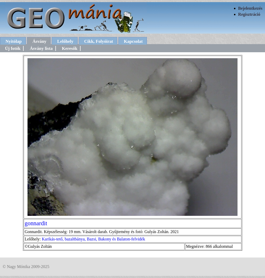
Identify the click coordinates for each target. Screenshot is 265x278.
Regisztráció (249, 14)
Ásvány (39, 41)
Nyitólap (14, 41)
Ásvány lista (41, 48)
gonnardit (36, 223)
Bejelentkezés (250, 8)
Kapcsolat (133, 41)
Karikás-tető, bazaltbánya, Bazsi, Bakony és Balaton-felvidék (93, 239)
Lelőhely (65, 41)
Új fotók (12, 48)
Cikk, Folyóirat (98, 41)
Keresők (69, 48)
